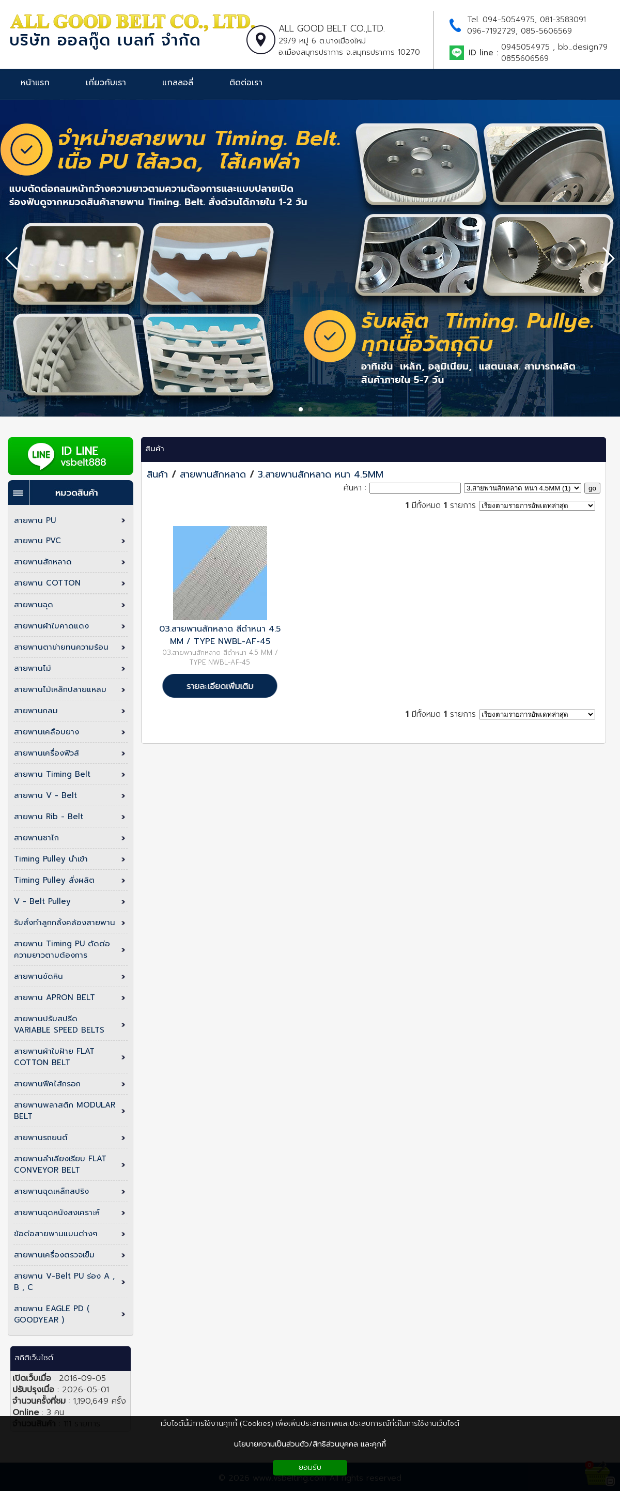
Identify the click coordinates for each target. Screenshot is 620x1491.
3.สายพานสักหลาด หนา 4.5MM (320, 474)
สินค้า (154, 448)
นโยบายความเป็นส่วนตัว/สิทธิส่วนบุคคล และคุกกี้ (310, 1444)
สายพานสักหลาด (215, 474)
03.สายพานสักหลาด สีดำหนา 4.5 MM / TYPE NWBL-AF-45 (220, 635)
